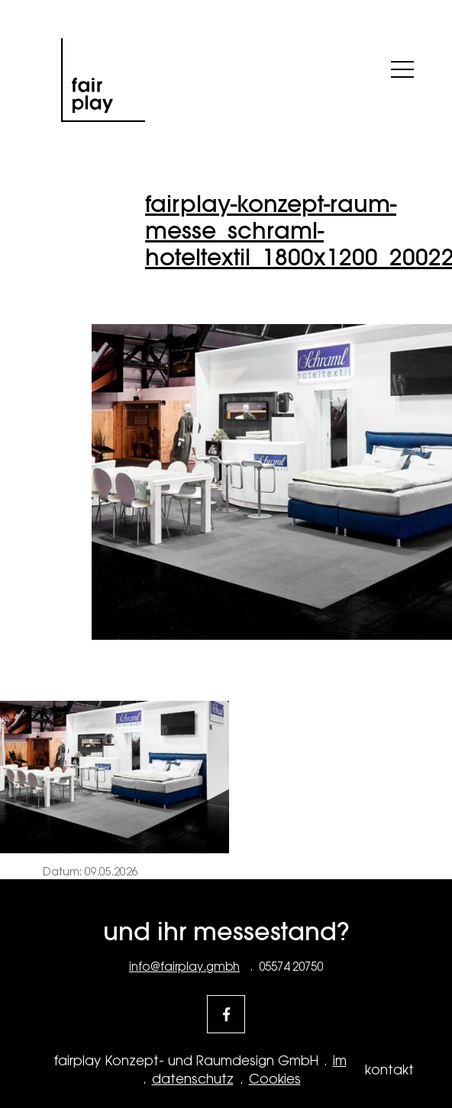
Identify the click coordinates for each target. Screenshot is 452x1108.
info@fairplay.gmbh (184, 966)
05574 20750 (291, 966)
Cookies (275, 1079)
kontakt (389, 1069)
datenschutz (193, 1079)
